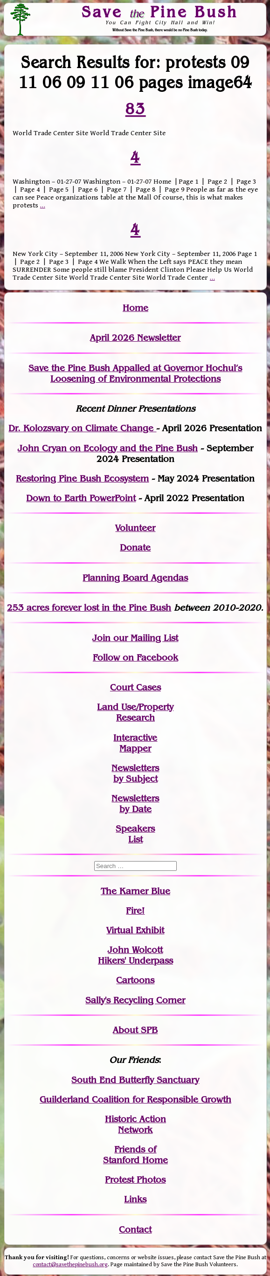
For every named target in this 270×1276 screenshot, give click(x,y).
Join (101, 638)
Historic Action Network (135, 1124)
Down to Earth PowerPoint (81, 498)
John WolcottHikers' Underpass (135, 955)
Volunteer (135, 528)
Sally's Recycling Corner (135, 1000)
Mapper (135, 748)
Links (135, 1199)
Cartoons (135, 980)
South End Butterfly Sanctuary (135, 1080)
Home (135, 308)
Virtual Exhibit (135, 930)
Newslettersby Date (135, 803)
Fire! (135, 910)
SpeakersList (135, 834)
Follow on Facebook (135, 657)
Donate (135, 547)
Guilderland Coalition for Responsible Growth (135, 1099)
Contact (135, 1229)
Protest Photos (135, 1179)
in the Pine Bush (117, 607)
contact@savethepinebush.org (70, 1264)
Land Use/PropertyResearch (135, 712)
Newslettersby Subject (135, 773)
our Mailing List (144, 638)
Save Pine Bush (160, 11)
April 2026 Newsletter (135, 337)
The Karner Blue (135, 891)
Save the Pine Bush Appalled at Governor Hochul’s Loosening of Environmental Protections (135, 373)
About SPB (135, 1030)
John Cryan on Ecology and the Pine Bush (108, 448)
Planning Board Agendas (135, 577)
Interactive (135, 737)
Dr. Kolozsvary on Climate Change (82, 428)
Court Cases (135, 687)
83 (135, 109)
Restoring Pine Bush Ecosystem (82, 478)
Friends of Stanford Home (135, 1155)
